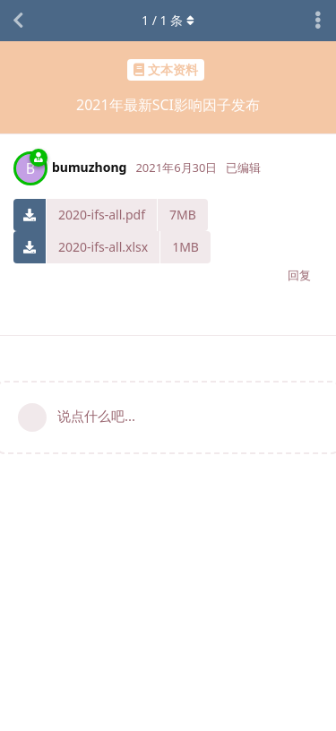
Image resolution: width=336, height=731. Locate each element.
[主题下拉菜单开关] (318, 20)
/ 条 (168, 20)
